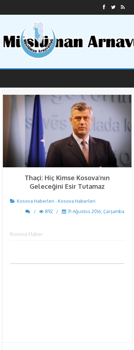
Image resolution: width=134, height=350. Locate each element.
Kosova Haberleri (35, 201)
